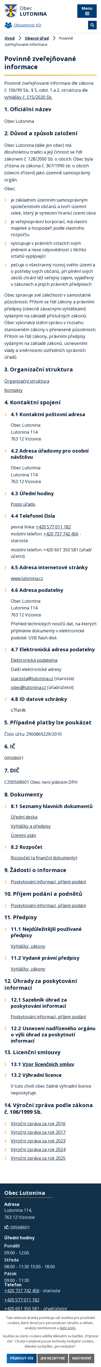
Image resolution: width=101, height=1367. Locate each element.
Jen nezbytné (53, 1358)
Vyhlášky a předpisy (31, 826)
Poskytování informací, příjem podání (48, 882)
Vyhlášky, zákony (28, 946)
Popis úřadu (23, 504)
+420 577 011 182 (53, 527)
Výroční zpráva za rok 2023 (38, 1141)
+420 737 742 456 (60, 534)
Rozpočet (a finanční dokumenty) (44, 858)
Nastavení (81, 1358)
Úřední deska (24, 817)
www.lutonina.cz (27, 578)
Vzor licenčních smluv (48, 1064)
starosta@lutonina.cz (32, 678)
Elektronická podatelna (34, 660)
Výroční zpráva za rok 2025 (38, 1158)
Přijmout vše (21, 1358)
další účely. (68, 1328)
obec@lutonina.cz (28, 687)
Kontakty (13, 390)
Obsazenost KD (27, 25)
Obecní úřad (37, 38)
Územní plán (23, 835)
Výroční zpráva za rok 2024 (38, 1149)
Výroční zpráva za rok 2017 (38, 1132)
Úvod (10, 38)
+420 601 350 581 (21, 1309)
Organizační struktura (26, 381)
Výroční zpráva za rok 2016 (38, 1124)
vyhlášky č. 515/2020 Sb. (28, 97)
